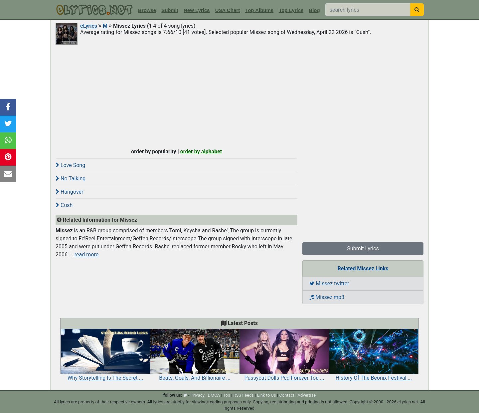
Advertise (306, 395)
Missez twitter (329, 283)
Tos (226, 395)
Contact (286, 395)
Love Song (70, 165)
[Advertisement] (239, 95)
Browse (147, 10)
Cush (64, 205)
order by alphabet (201, 151)
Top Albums (259, 10)
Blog (314, 10)
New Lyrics (197, 10)
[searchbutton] (417, 9)
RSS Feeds (244, 395)
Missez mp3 (326, 297)
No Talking (70, 178)
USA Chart (227, 10)
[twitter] (185, 395)
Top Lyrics (291, 10)
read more (86, 254)
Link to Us (266, 395)
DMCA (214, 395)
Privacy (198, 395)
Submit (169, 10)
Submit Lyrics (363, 248)
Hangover (69, 192)
